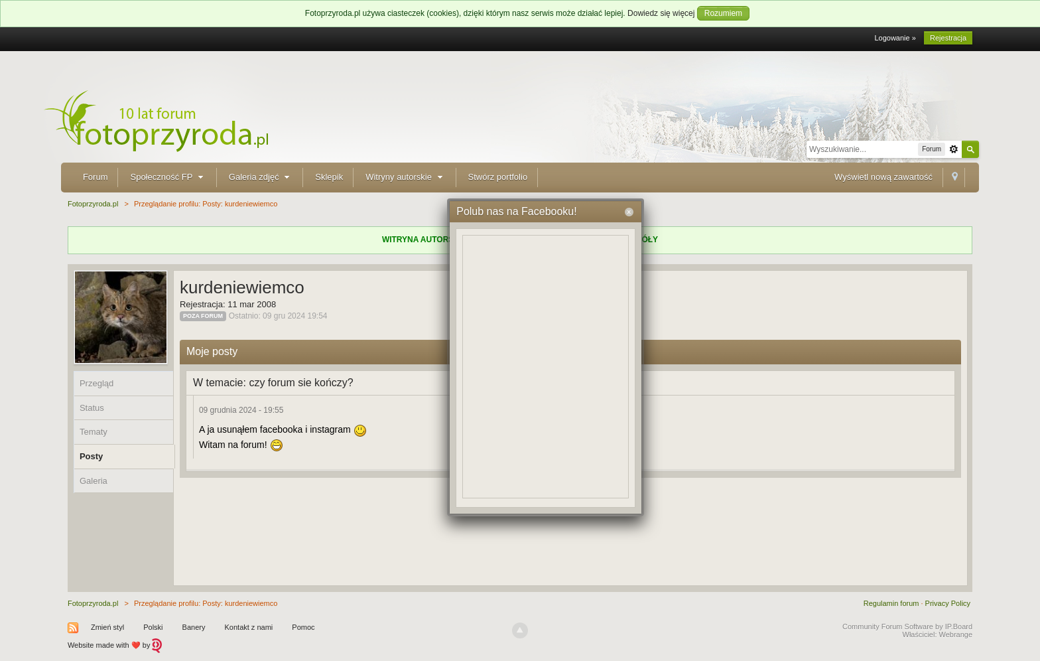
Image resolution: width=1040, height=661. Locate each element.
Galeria (93, 481)
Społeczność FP (168, 177)
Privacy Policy (947, 603)
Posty (91, 456)
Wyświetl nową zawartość (883, 177)
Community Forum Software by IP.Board (907, 626)
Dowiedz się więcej (660, 13)
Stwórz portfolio (498, 177)
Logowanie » (894, 38)
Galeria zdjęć (260, 177)
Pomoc (303, 627)
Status (92, 408)
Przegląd (96, 383)
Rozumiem (723, 13)
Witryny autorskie (405, 177)
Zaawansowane (953, 149)
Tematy (93, 432)
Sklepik (329, 177)
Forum (95, 177)
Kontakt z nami (249, 627)
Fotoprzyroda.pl (93, 603)
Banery (194, 627)
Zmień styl (107, 627)
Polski (152, 627)
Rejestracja (948, 38)
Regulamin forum (891, 603)
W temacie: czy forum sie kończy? (273, 382)
